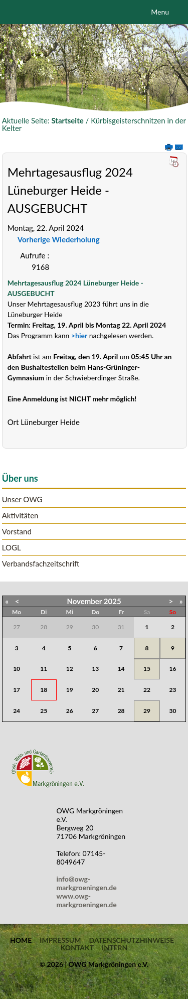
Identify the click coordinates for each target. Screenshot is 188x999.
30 (172, 711)
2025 (112, 601)
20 (95, 689)
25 (43, 711)
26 (69, 711)
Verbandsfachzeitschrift (41, 563)
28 (121, 711)
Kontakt (77, 947)
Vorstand (17, 531)
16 (172, 668)
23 (172, 689)
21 (121, 689)
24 (16, 711)
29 (146, 711)
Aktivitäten (20, 515)
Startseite (67, 120)
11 (43, 668)
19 (69, 689)
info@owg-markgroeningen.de (88, 883)
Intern (114, 947)
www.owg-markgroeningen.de (87, 900)
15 (146, 668)
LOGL (11, 547)
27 (95, 711)
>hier (79, 335)
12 (69, 668)
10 (16, 668)
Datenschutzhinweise (131, 940)
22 (146, 689)
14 (121, 668)
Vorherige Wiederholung (59, 239)
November (84, 601)
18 (43, 689)
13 (95, 668)
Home (21, 940)
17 (16, 689)
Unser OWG (22, 499)
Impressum (60, 940)
